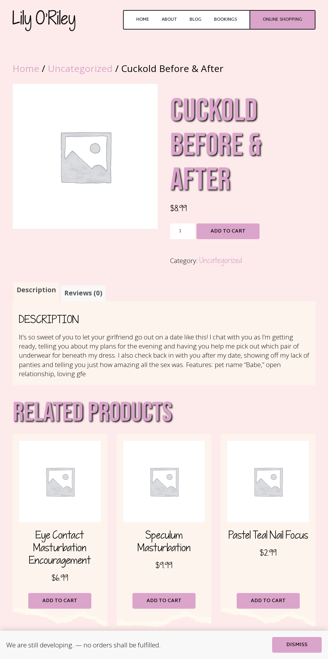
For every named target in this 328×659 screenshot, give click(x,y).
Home (142, 20)
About (169, 20)
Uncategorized (80, 68)
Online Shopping (282, 20)
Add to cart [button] (59, 601)
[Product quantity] (182, 231)
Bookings (225, 20)
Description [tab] (36, 289)
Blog (196, 20)
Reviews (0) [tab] (83, 292)
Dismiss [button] (297, 645)
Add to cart (228, 231)
